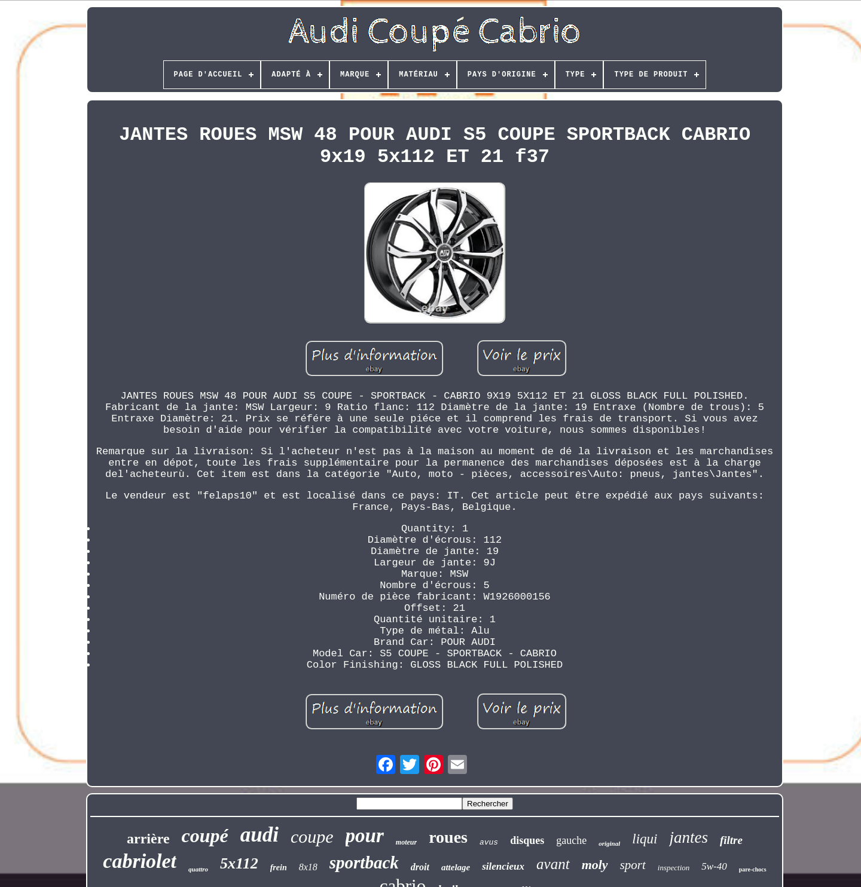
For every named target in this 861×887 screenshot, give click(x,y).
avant (553, 864)
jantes (688, 837)
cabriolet (139, 861)
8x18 (308, 867)
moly (595, 864)
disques (527, 840)
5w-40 (714, 866)
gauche (571, 840)
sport (633, 865)
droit (420, 867)
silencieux (503, 866)
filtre (731, 840)
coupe (312, 836)
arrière (148, 838)
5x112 (239, 863)
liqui (644, 838)
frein (278, 867)
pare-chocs (753, 869)
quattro (198, 869)
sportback (364, 862)
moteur (406, 842)
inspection (673, 867)
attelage (455, 867)
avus (489, 842)
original (609, 843)
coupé (205, 835)
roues (448, 837)
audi (259, 834)
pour (365, 835)
